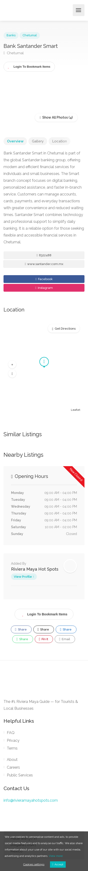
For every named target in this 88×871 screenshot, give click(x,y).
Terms (12, 748)
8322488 (44, 255)
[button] (12, 365)
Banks (11, 35)
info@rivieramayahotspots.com (31, 800)
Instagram (44, 288)
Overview (15, 141)
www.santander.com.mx (44, 264)
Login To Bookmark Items (44, 613)
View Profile (23, 576)
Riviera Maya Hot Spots (34, 569)
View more (56, 856)
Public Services (20, 775)
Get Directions (65, 328)
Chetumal (30, 35)
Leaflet (75, 409)
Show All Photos (54, 117)
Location (59, 141)
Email (64, 639)
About (12, 759)
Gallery (38, 141)
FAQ (11, 732)
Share (21, 629)
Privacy (13, 740)
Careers (13, 767)
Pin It (43, 639)
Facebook (44, 279)
